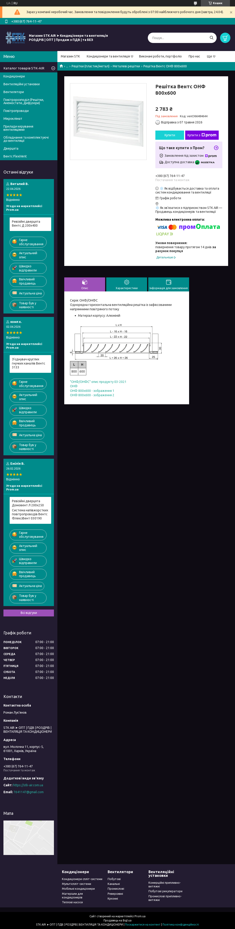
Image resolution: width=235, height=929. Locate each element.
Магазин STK (70, 56)
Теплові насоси (72, 902)
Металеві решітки (126, 66)
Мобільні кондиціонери (78, 888)
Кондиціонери (14, 76)
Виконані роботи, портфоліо (160, 56)
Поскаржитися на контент (142, 924)
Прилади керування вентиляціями (18, 128)
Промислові (116, 888)
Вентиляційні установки (21, 84)
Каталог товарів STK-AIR (23, 68)
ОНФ (74, 386)
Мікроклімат (12, 118)
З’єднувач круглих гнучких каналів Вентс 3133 (28, 363)
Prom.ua (139, 916)
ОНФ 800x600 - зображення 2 (92, 395)
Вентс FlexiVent (15, 156)
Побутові (114, 879)
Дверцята (10, 148)
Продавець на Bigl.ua (117, 920)
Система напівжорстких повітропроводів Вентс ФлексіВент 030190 (30, 514)
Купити (170, 135)
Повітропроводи (16, 111)
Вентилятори (13, 92)
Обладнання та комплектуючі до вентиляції (26, 139)
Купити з (201, 135)
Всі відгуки (29, 613)
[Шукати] (211, 38)
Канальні (114, 883)
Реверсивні (115, 893)
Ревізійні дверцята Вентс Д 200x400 (26, 224)
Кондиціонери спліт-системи (82, 879)
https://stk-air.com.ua (28, 785)
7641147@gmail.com (29, 792)
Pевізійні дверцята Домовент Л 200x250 (28, 503)
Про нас (194, 56)
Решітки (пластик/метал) (90, 66)
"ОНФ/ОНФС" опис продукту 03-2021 (98, 382)
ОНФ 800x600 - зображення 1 (92, 391)
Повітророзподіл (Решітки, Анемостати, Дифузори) (23, 101)
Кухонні (113, 898)
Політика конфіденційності (180, 924)
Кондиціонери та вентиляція (108, 56)
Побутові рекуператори (165, 891)
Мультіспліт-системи (76, 883)
